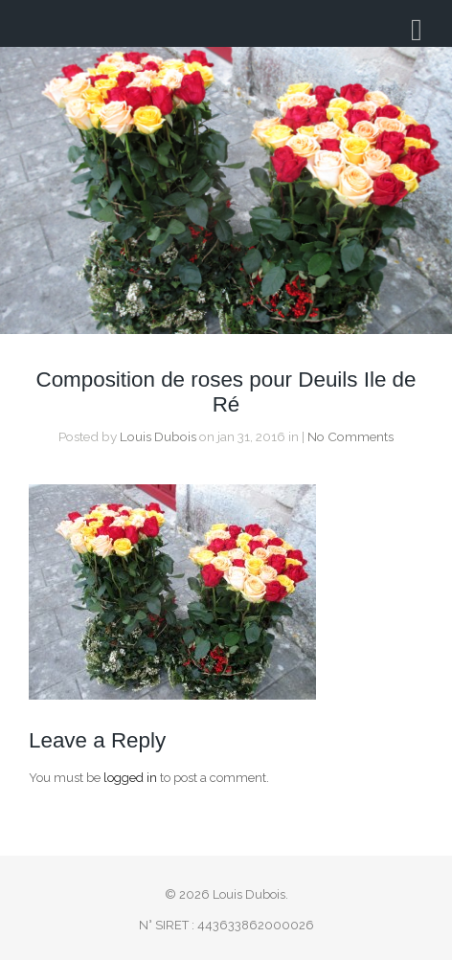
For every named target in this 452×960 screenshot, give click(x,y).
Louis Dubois (158, 436)
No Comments (350, 436)
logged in (130, 777)
